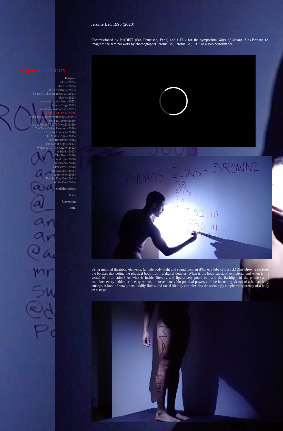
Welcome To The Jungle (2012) (56, 147)
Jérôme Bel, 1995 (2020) (60, 113)
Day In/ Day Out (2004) (61, 178)
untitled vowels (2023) (62, 90)
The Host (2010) (65, 155)
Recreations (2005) (64, 171)
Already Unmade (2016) (61, 132)
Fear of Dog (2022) (64, 105)
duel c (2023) (67, 97)
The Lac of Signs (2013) (61, 144)
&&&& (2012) (66, 151)
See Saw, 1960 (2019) (62, 120)
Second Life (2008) (64, 159)
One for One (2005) (63, 174)
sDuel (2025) (67, 82)
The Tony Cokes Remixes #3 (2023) (53, 93)
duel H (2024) (67, 86)
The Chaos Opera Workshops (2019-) (53, 117)
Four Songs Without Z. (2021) (57, 109)
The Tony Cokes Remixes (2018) (55, 128)
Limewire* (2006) (64, 167)
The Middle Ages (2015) (60, 136)
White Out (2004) (65, 182)
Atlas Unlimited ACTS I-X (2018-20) (52, 124)
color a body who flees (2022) (57, 101)
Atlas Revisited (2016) (62, 140)
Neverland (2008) (65, 163)
